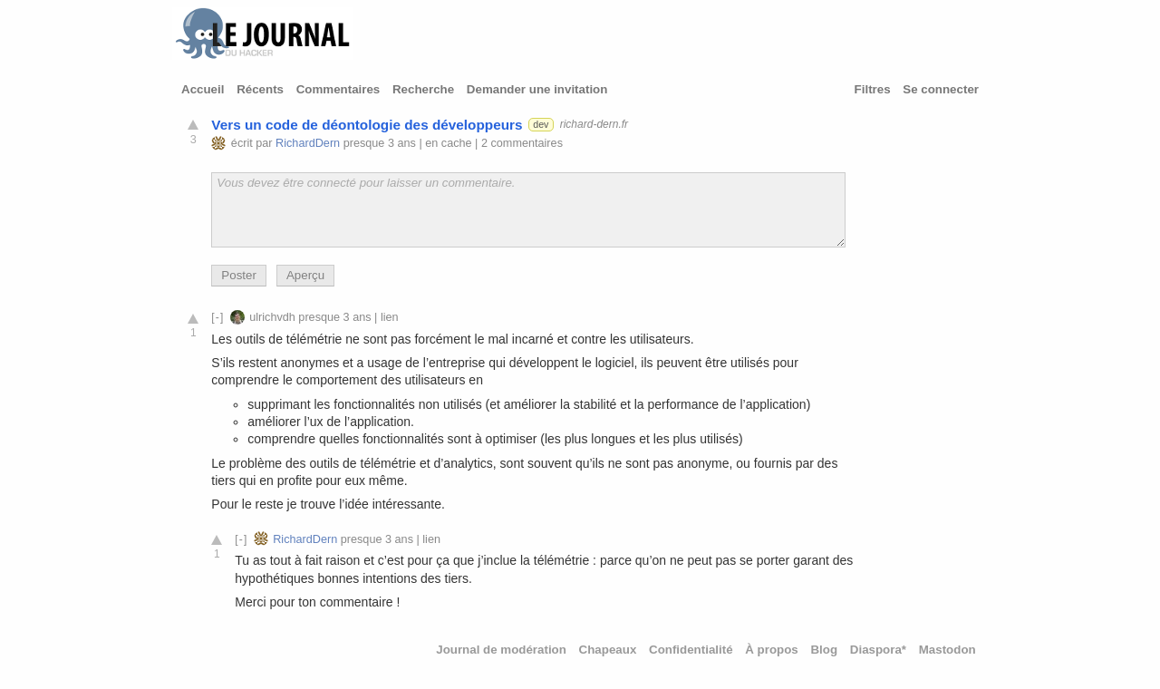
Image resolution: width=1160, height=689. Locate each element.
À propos (771, 649)
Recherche (423, 89)
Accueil (202, 89)
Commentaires (338, 89)
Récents (260, 89)
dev (540, 124)
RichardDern (308, 143)
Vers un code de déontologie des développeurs (366, 124)
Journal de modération (501, 649)
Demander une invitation (537, 89)
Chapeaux (608, 649)
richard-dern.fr (594, 124)
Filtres (873, 89)
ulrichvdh (272, 317)
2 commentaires (522, 143)
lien (390, 317)
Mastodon (947, 649)
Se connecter (941, 89)
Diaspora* (878, 649)
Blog (823, 649)
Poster (238, 275)
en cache (448, 143)
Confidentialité (691, 649)
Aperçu (305, 275)
